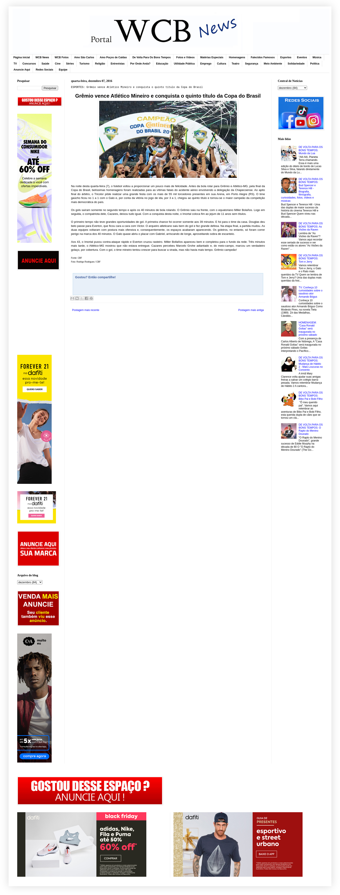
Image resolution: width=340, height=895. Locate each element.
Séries (70, 63)
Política (314, 63)
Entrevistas (118, 63)
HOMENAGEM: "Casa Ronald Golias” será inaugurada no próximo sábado (308, 329)
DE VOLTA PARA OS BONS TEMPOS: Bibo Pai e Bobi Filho (311, 395)
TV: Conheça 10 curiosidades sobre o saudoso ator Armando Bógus (311, 292)
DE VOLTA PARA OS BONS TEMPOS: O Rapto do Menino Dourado (311, 429)
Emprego (206, 63)
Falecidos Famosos (263, 57)
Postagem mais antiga (251, 310)
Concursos (29, 63)
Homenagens (237, 57)
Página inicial (21, 57)
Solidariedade (296, 63)
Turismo (84, 63)
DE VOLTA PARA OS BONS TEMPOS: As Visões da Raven (311, 226)
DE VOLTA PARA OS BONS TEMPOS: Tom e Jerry (311, 258)
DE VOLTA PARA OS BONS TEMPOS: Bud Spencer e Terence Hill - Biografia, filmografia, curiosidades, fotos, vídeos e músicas (302, 190)
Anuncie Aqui (22, 69)
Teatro (236, 63)
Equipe (63, 69)
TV (15, 63)
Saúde (45, 63)
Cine (57, 63)
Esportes (285, 57)
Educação (162, 63)
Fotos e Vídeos (185, 57)
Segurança (251, 63)
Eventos (302, 57)
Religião (100, 63)
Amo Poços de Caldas (113, 57)
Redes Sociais (44, 69)
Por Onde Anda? (140, 63)
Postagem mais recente (85, 310)
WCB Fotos (62, 57)
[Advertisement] (37, 293)
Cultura (221, 63)
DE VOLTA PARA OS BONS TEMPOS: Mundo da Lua (311, 150)
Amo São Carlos (84, 57)
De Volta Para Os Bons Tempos (151, 57)
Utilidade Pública (184, 63)
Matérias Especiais (211, 57)
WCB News (42, 57)
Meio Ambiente (273, 63)
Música (317, 57)
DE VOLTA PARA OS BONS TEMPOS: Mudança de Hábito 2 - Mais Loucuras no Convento (311, 364)
